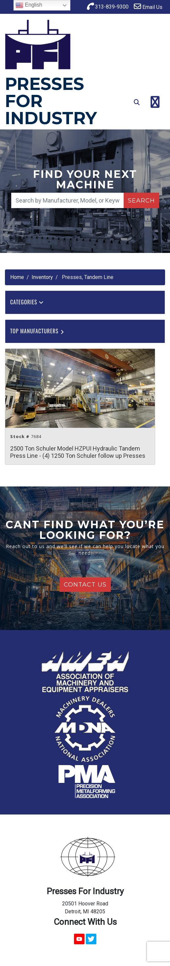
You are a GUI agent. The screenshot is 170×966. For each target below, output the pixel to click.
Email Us (148, 6)
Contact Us (85, 584)
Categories (27, 302)
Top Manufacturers (37, 331)
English (28, 5)
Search (141, 200)
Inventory (42, 277)
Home (17, 277)
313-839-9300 (107, 6)
